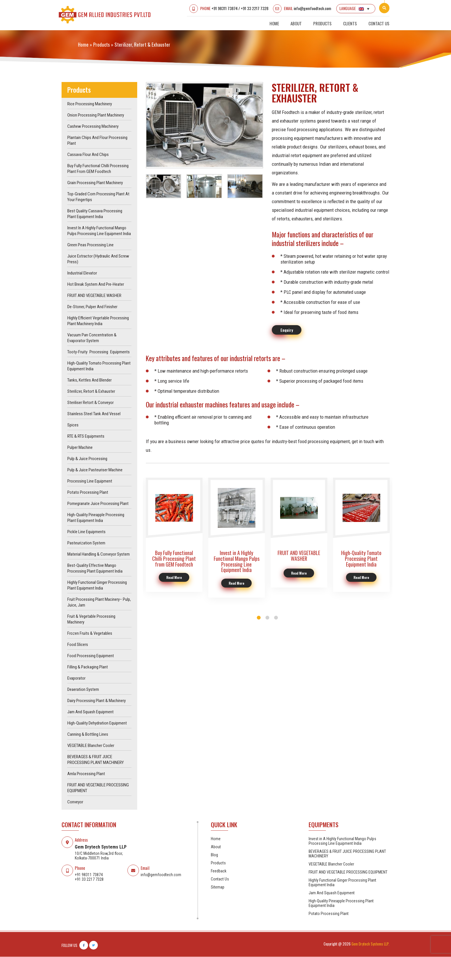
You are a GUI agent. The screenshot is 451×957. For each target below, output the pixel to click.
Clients (350, 23)
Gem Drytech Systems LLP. (370, 944)
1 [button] (259, 618)
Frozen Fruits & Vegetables (89, 633)
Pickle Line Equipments (86, 532)
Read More (174, 577)
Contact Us (378, 23)
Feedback (218, 871)
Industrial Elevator (82, 273)
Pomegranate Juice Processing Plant (98, 503)
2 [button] (267, 618)
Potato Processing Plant (87, 492)
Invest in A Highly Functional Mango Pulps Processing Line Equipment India (342, 841)
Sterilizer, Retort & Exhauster (91, 391)
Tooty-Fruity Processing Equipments (98, 352)
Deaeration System (83, 689)
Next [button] (267, 125)
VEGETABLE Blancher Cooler (90, 745)
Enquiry (286, 330)
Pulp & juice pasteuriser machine (95, 470)
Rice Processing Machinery (89, 104)
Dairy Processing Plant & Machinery (96, 701)
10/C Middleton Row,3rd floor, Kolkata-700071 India (99, 856)
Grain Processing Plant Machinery (95, 183)
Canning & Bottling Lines (87, 734)
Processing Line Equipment (89, 481)
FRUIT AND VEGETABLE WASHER (94, 295)
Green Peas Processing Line (90, 245)
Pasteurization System (86, 543)
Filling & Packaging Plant (87, 667)
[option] (204, 125)
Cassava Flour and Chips (88, 154)
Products (322, 23)
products (101, 44)
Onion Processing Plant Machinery (95, 115)
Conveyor (75, 802)
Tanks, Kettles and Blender (89, 380)
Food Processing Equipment (90, 656)
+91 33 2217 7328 (254, 8)
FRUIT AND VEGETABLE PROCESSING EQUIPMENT (348, 872)
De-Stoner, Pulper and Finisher (92, 307)
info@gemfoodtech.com (312, 8)
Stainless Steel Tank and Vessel (94, 414)
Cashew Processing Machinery (93, 126)
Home (274, 23)
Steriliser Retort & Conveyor (90, 402)
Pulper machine (80, 447)
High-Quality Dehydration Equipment (97, 723)
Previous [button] (142, 125)
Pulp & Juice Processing (87, 459)
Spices (73, 425)
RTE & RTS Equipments (85, 436)
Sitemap (217, 887)
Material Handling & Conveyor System (98, 554)
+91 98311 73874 (224, 8)
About (296, 23)
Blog (214, 855)
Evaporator (76, 678)
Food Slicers (77, 644)
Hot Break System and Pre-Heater (95, 284)
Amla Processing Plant (86, 774)
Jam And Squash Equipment (90, 712)
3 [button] (276, 618)
